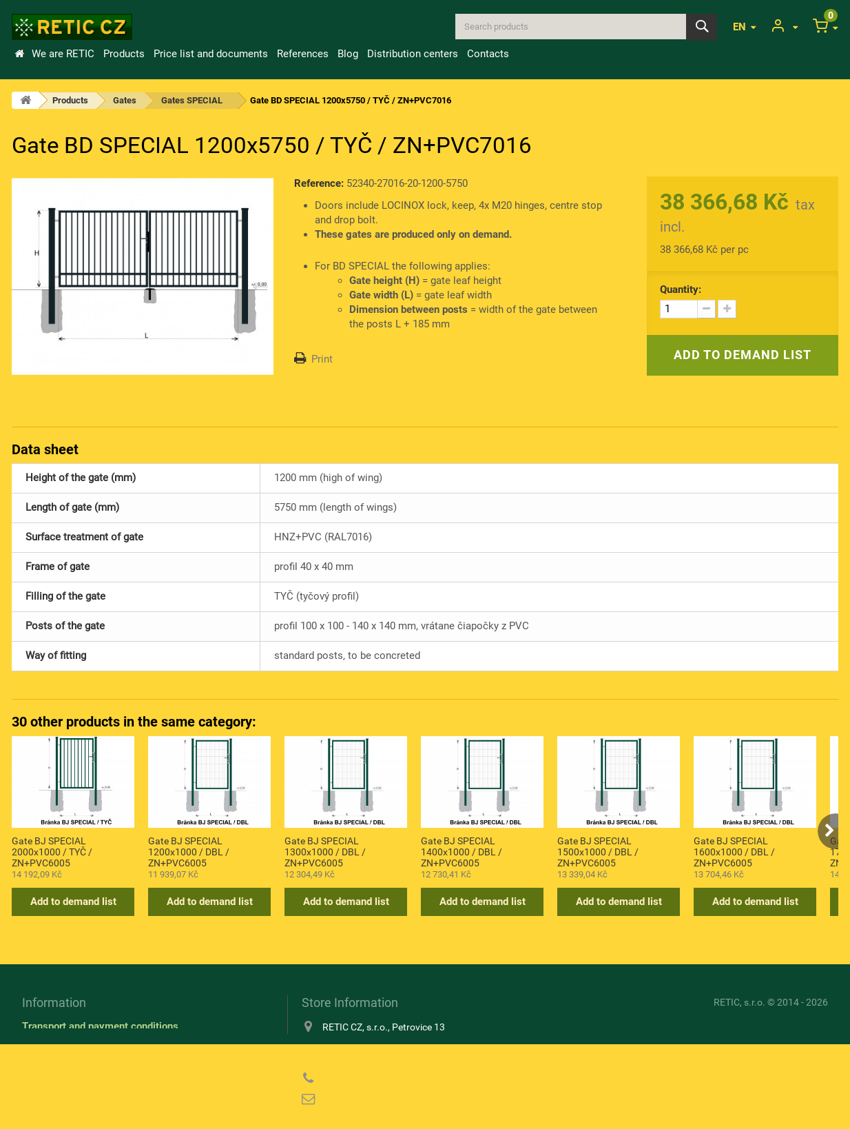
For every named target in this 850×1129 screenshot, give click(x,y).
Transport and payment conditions (100, 1026)
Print (322, 359)
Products (124, 54)
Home (19, 54)
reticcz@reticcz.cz (390, 1099)
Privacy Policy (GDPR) (74, 1066)
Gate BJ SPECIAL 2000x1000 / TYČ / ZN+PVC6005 (52, 851)
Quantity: (680, 289)
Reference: (319, 183)
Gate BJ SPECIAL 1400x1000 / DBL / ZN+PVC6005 (461, 851)
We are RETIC (63, 54)
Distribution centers (412, 54)
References (303, 54)
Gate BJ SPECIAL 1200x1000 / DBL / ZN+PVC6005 (188, 851)
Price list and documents (211, 54)
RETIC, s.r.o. (739, 1002)
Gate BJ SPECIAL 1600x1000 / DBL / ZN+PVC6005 (734, 851)
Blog (348, 54)
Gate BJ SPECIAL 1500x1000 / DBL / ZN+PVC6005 (598, 851)
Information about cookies (81, 1046)
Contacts (488, 54)
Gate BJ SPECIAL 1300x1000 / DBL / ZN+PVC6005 (325, 851)
